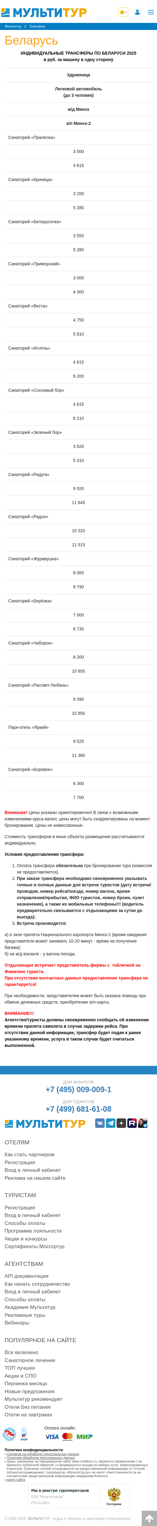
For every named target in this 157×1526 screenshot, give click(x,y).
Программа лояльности (33, 1231)
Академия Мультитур (30, 1307)
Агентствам (24, 1264)
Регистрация (20, 1162)
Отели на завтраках (28, 1415)
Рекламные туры (25, 1315)
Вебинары (17, 1323)
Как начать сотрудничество (37, 1284)
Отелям (17, 1142)
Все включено (21, 1352)
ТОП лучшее (20, 1368)
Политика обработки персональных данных (41, 1457)
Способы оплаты (25, 1223)
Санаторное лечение (30, 1360)
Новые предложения (29, 1391)
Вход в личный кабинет (33, 1170)
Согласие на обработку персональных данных (43, 1454)
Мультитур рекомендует (33, 1399)
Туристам (20, 1195)
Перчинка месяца (26, 1383)
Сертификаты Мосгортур (35, 1246)
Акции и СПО (20, 1376)
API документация (26, 1276)
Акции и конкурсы (26, 1239)
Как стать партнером (29, 1154)
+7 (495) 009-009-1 (78, 1089)
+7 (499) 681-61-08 (78, 1109)
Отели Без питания (27, 1407)
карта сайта (16, 1479)
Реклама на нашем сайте (35, 1178)
